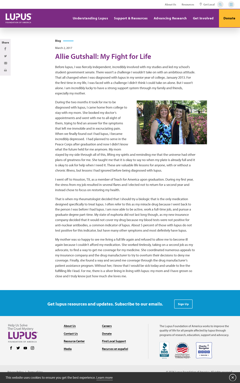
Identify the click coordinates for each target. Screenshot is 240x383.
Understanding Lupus (90, 18)
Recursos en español (115, 349)
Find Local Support (114, 341)
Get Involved (202, 18)
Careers (107, 326)
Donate (229, 18)
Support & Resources (130, 18)
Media (68, 349)
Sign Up (183, 304)
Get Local (207, 4)
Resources (188, 4)
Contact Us (71, 334)
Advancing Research (169, 18)
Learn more (104, 377)
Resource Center (74, 341)
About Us (170, 4)
